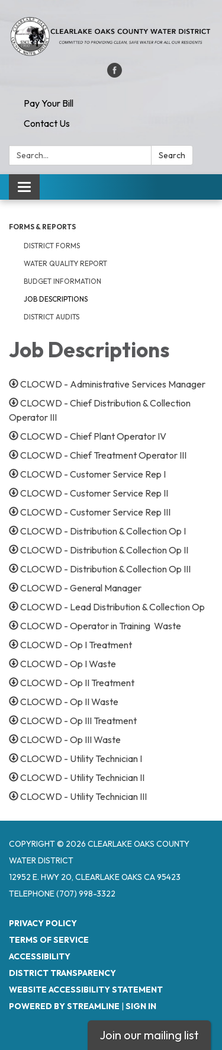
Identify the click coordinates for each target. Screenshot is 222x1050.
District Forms (52, 245)
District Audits (51, 316)
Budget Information (62, 281)
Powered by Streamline (64, 1006)
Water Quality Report (65, 263)
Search (172, 155)
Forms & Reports (42, 226)
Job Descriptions (56, 298)
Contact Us (47, 123)
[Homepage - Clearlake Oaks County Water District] (111, 37)
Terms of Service (49, 939)
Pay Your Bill (48, 103)
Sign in (141, 1006)
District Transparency (62, 973)
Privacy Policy (43, 923)
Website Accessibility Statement (86, 989)
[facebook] (114, 74)
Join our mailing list (149, 1034)
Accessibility (39, 956)
